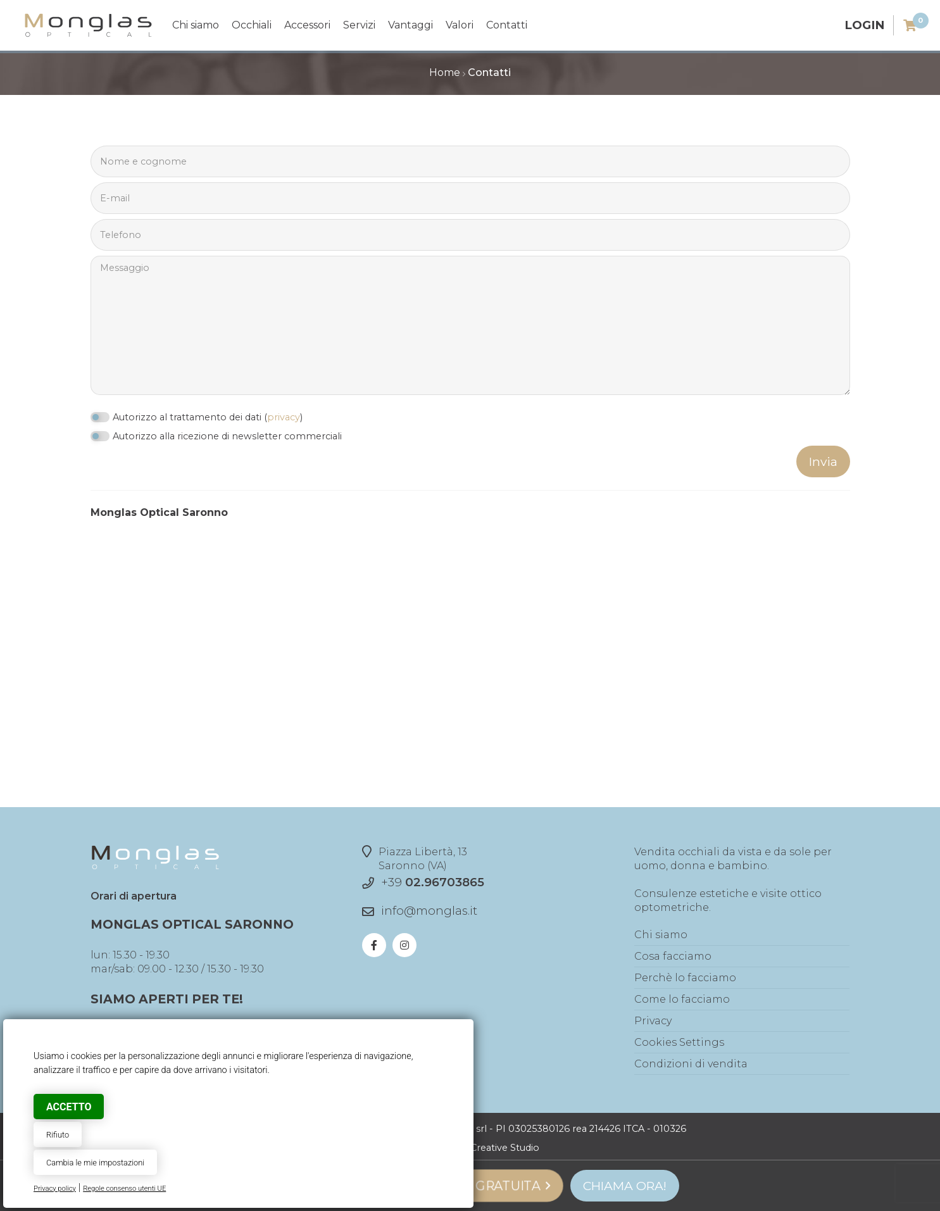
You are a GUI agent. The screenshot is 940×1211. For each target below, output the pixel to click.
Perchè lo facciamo (685, 978)
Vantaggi (410, 25)
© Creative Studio (499, 1147)
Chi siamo (195, 25)
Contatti (506, 25)
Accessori (307, 25)
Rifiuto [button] (57, 1134)
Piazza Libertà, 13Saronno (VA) (414, 858)
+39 (432, 882)
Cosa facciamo (672, 956)
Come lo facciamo (682, 999)
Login (864, 25)
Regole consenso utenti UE (124, 1188)
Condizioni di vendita (691, 1064)
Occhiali (252, 25)
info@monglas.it (429, 910)
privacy (283, 417)
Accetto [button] (68, 1107)
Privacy (653, 1021)
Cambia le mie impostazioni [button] (95, 1162)
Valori (459, 25)
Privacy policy (55, 1188)
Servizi (359, 25)
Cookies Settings (679, 1042)
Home (444, 72)
